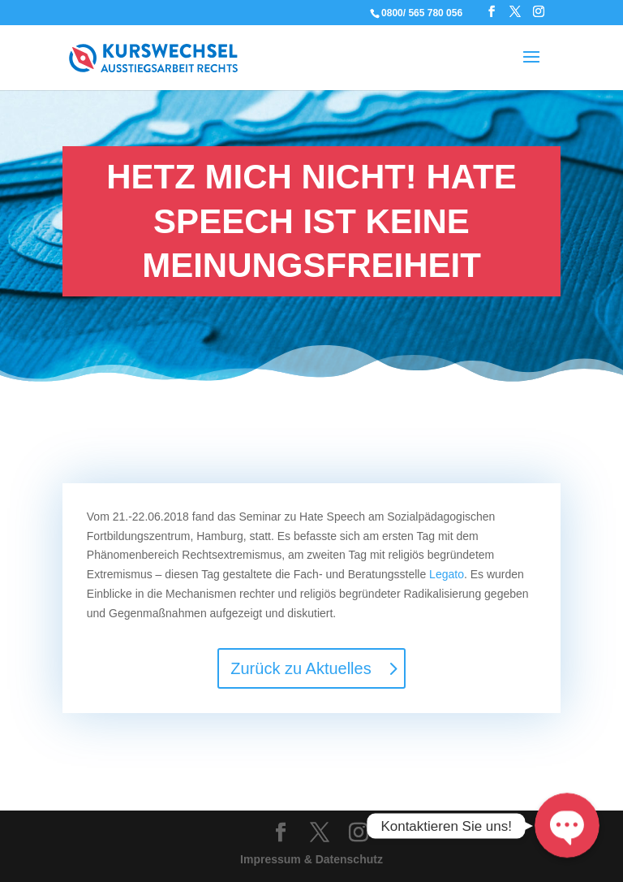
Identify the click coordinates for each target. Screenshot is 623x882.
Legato (446, 574)
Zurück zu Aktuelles (300, 668)
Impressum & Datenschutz (311, 859)
